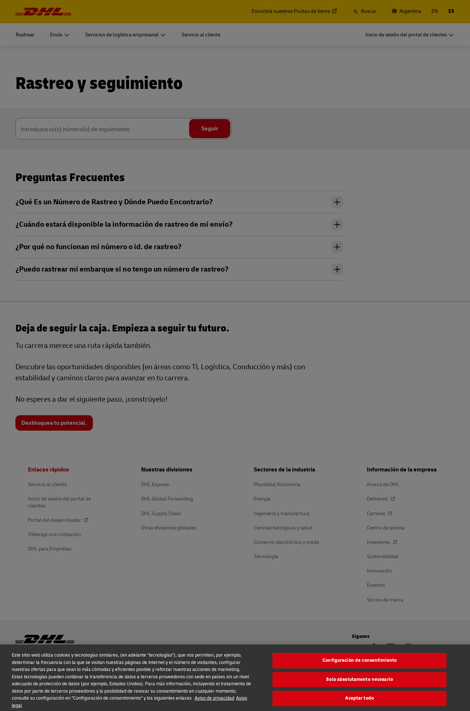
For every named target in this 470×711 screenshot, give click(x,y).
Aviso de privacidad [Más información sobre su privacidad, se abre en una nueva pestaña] (214, 704)
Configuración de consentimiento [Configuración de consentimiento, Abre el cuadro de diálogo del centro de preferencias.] (359, 666)
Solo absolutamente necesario (359, 684)
